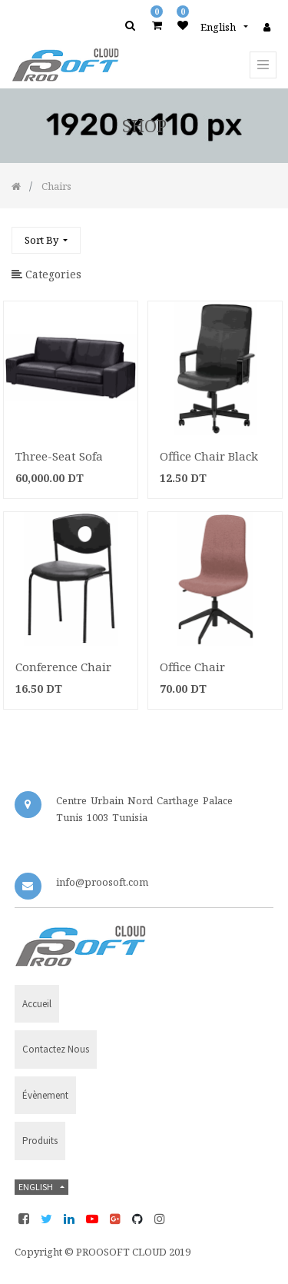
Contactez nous (55, 1049)
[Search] (264, 233)
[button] (46, 240)
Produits (40, 1140)
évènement (45, 1095)
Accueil (36, 1003)
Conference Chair (63, 666)
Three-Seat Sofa (59, 456)
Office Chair (192, 666)
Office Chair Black (209, 456)
